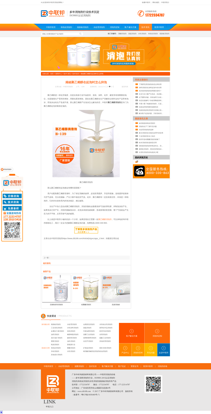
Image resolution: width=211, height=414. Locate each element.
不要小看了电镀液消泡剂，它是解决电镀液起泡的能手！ (151, 104)
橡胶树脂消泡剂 (72, 334)
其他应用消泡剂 (105, 341)
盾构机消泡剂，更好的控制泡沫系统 (151, 149)
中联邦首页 (51, 27)
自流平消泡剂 (88, 341)
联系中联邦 (159, 27)
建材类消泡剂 (72, 338)
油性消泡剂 (71, 341)
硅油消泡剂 (103, 351)
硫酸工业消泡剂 (105, 338)
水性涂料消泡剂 (72, 328)
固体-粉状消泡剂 (105, 348)
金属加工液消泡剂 (57, 331)
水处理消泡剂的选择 (146, 130)
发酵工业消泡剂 (89, 334)
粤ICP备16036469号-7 (90, 395)
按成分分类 (46, 348)
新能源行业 (71, 345)
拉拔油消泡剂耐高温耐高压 (148, 107)
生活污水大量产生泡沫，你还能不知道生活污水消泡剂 (151, 94)
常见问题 (151, 350)
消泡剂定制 (114, 27)
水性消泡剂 (142, 34)
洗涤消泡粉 (116, 305)
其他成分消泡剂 (56, 355)
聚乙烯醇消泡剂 (105, 219)
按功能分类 (46, 324)
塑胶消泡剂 (55, 341)
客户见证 (122, 366)
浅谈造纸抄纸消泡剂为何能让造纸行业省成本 (151, 110)
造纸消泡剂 (71, 331)
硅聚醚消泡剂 (86, 305)
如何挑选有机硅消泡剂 (147, 123)
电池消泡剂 (55, 345)
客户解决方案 (131, 333)
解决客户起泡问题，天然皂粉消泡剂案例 (151, 113)
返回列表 (125, 87)
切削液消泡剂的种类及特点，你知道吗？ (151, 146)
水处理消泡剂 (99, 27)
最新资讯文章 (141, 118)
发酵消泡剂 (79, 366)
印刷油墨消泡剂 (89, 331)
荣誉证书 (134, 366)
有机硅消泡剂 (66, 27)
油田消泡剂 (55, 334)
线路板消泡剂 (82, 27)
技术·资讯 (145, 27)
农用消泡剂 (103, 334)
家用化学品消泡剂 (105, 328)
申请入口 (49, 407)
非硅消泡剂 (55, 351)
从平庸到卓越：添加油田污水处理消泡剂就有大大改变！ (151, 97)
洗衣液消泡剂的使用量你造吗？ (150, 91)
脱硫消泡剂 (132, 34)
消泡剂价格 (162, 366)
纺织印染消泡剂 (105, 331)
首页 (52, 74)
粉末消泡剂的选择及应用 (148, 143)
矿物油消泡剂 (88, 348)
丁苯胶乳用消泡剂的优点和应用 (150, 84)
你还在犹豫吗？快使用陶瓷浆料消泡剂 (151, 100)
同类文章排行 (141, 80)
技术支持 (75, 74)
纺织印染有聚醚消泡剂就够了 (149, 139)
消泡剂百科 (138, 350)
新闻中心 (58, 74)
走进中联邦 (163, 350)
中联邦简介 (165, 2)
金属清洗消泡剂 (89, 324)
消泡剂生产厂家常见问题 (148, 126)
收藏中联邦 (146, 2)
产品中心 (125, 350)
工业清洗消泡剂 (56, 328)
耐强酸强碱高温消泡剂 (91, 351)
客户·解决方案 (130, 27)
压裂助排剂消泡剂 (56, 305)
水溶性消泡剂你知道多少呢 (148, 152)
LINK (50, 401)
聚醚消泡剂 (122, 34)
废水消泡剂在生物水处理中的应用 (151, 133)
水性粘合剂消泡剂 (105, 324)
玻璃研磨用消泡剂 (89, 338)
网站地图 (155, 2)
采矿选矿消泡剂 (56, 338)
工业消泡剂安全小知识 (147, 136)
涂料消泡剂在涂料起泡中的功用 (150, 88)
